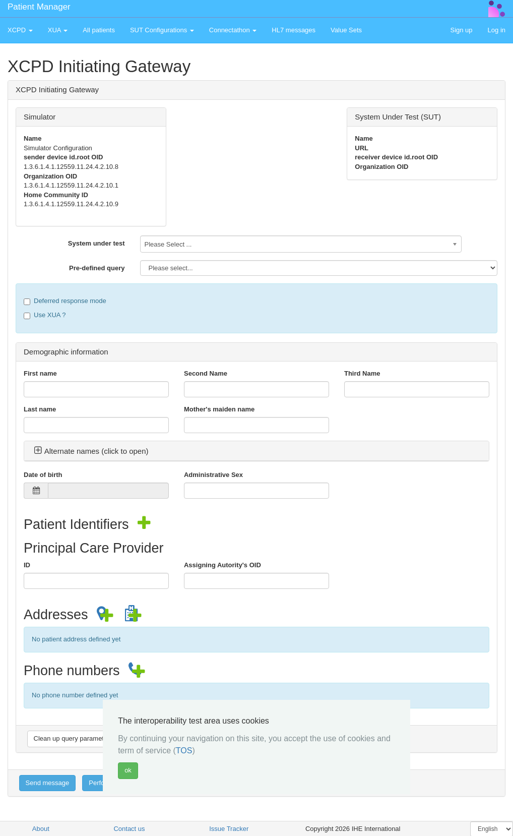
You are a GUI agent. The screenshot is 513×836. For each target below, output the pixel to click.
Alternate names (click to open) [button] (91, 451)
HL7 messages (293, 30)
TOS (184, 750)
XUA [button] (58, 30)
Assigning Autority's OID (222, 565)
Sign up (461, 30)
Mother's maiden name (219, 409)
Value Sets (346, 30)
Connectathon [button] (233, 30)
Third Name (362, 373)
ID (27, 565)
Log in (496, 30)
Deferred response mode (65, 301)
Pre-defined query (97, 268)
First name (40, 373)
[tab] (256, 451)
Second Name (205, 373)
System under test (96, 243)
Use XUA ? (45, 315)
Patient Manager (39, 7)
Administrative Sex (213, 475)
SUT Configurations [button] (162, 30)
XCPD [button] (20, 30)
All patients (99, 30)
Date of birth (43, 475)
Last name (40, 409)
